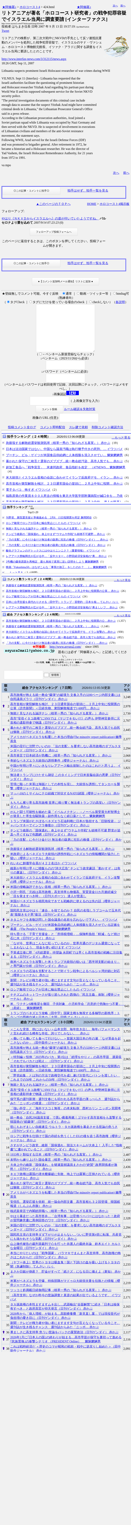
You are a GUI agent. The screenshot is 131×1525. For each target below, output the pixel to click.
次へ (115, 5)
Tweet (5, 30)
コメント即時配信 (52, 436)
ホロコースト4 (30, 7)
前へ (123, 5)
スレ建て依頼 (78, 436)
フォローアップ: (13, 211)
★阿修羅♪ (9, 7)
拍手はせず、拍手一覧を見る (87, 190)
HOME (91, 204)
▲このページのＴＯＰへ (53, 204)
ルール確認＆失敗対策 (79, 418)
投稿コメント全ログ (22, 436)
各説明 (120, 302)
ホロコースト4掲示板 (114, 204)
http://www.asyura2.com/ (65, 656)
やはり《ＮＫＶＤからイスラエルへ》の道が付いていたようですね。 (50, 218)
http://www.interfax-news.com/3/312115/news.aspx (34, 59)
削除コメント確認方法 (107, 436)
